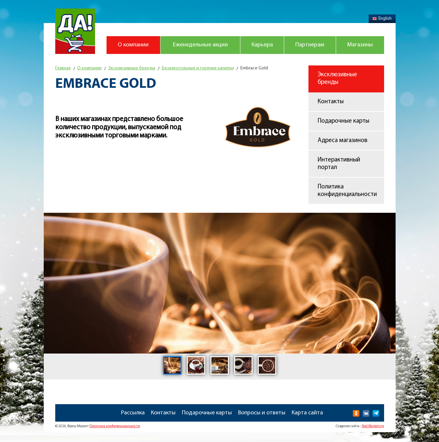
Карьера (262, 45)
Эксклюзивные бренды (337, 79)
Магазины (360, 45)
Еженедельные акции (200, 45)
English (382, 18)
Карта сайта (307, 413)
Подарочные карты (343, 121)
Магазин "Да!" (75, 31)
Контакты (331, 102)
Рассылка (133, 413)
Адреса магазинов (342, 140)
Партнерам (309, 45)
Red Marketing (373, 426)
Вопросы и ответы (261, 413)
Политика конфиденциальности (347, 191)
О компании (133, 45)
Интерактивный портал (339, 164)
